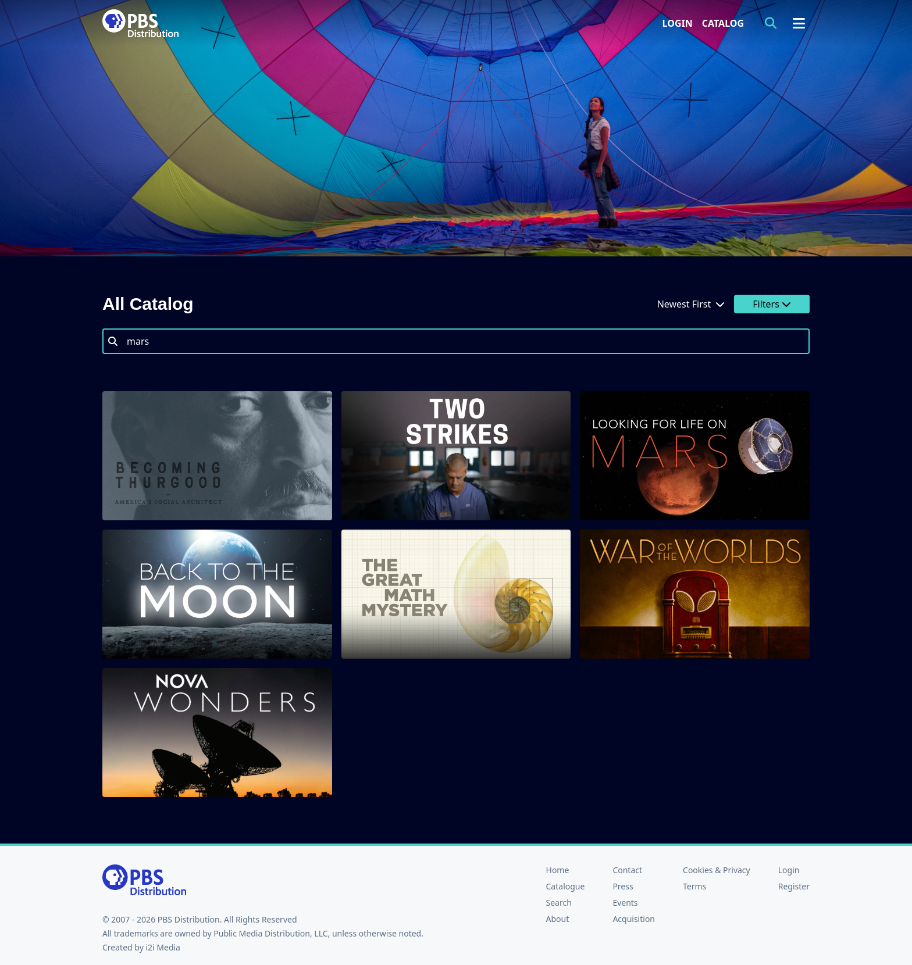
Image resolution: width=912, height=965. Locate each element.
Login (677, 23)
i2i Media (162, 947)
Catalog (723, 23)
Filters (772, 304)
